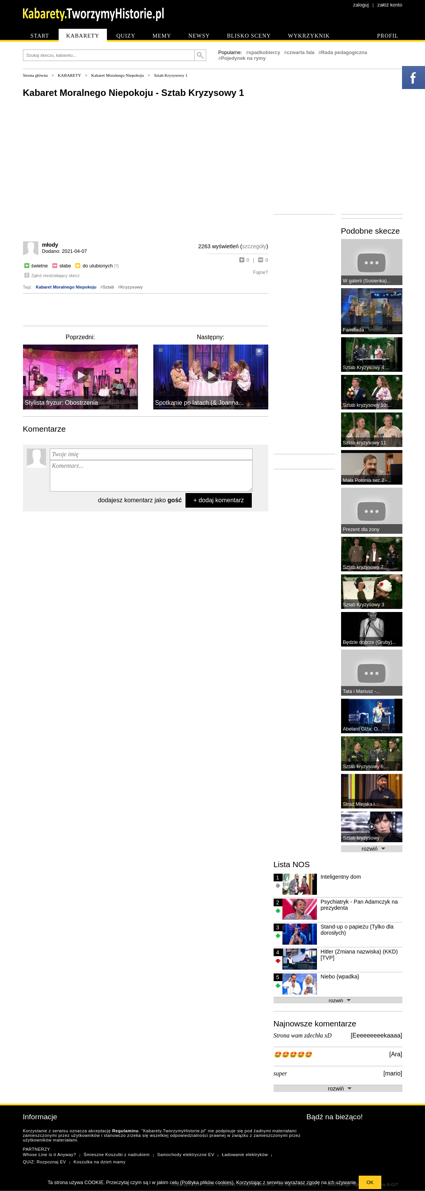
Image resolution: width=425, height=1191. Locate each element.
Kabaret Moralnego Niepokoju (117, 75)
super (280, 1073)
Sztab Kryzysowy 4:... (366, 367)
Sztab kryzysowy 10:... (367, 405)
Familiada (353, 330)
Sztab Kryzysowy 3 (363, 604)
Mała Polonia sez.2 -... (367, 480)
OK (370, 1182)
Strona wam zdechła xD (303, 1035)
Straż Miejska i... (361, 804)
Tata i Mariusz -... (361, 691)
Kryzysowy (131, 287)
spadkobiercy (265, 52)
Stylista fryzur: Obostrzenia (61, 402)
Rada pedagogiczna (344, 52)
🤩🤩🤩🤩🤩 (293, 1054)
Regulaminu (125, 1130)
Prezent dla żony (361, 529)
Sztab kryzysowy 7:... (366, 567)
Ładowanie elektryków (245, 1154)
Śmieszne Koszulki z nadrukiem (116, 1154)
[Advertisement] (145, 308)
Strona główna (35, 75)
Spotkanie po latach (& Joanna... (199, 402)
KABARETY (69, 75)
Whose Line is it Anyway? (49, 1154)
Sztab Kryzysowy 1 (171, 75)
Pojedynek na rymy (243, 58)
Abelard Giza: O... (362, 729)
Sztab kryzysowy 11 (364, 442)
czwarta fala (301, 52)
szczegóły (254, 246)
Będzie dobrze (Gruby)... (369, 642)
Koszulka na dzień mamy (99, 1162)
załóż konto (389, 5)
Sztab (108, 287)
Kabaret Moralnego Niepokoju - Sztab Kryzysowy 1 (133, 92)
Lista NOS (292, 864)
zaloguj (361, 5)
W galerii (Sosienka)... (367, 281)
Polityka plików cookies (207, 1182)
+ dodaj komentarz (218, 500)
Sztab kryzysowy (361, 838)
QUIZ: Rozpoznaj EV (44, 1162)
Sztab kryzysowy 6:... (366, 766)
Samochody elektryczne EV (185, 1154)
